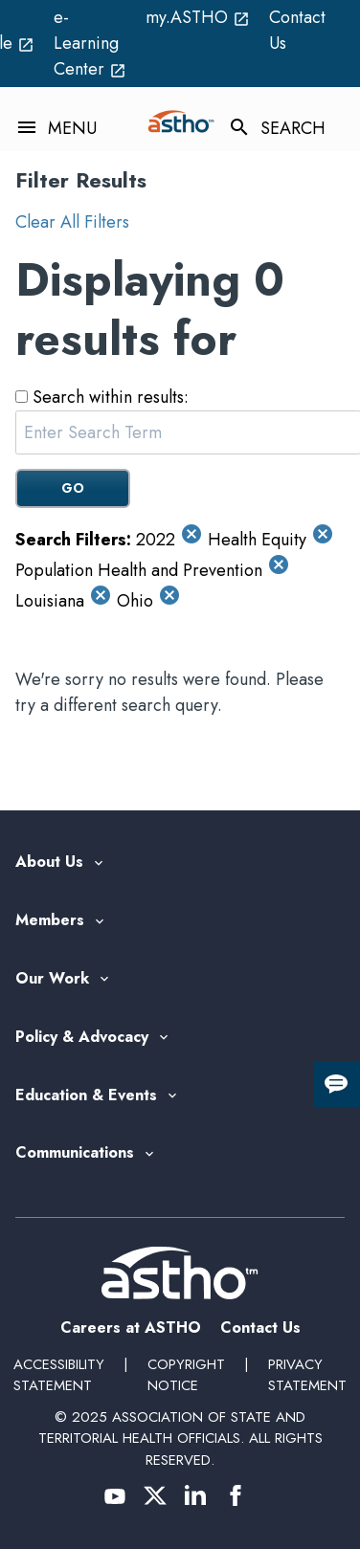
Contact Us (297, 30)
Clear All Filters (72, 222)
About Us (49, 862)
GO (73, 488)
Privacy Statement (307, 1375)
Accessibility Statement (58, 1375)
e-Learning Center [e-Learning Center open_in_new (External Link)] (90, 43)
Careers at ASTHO (130, 1328)
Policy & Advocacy (81, 1038)
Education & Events (86, 1096)
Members (49, 921)
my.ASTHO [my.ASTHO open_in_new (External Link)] (198, 17)
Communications (74, 1153)
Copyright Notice (186, 1375)
